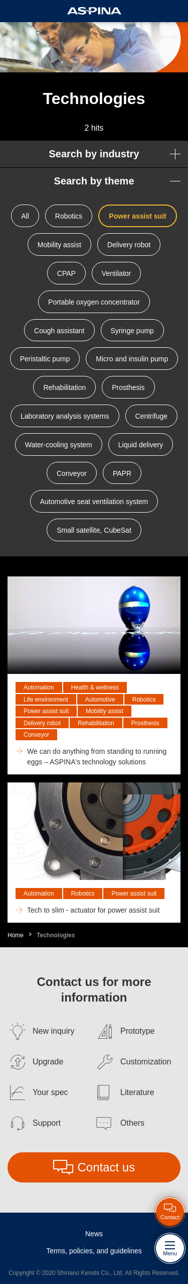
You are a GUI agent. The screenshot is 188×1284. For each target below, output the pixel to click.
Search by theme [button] (94, 180)
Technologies (56, 935)
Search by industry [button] (94, 153)
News (94, 1234)
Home (16, 935)
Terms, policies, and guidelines (94, 1251)
